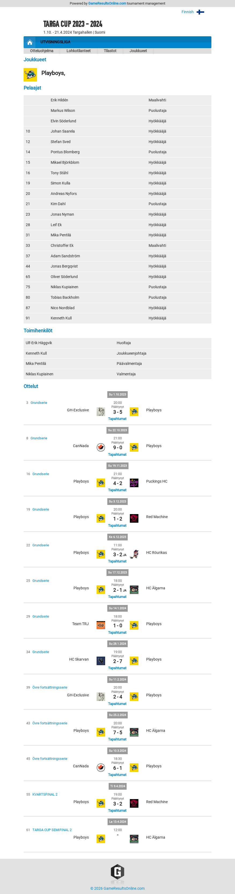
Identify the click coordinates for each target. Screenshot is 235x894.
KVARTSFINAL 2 (44, 794)
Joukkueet (138, 51)
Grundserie (39, 403)
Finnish (196, 12)
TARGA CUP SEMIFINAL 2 (52, 830)
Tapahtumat (117, 419)
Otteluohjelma (41, 51)
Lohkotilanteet (79, 51)
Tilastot (110, 51)
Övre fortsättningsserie (49, 687)
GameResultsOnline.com (107, 3)
